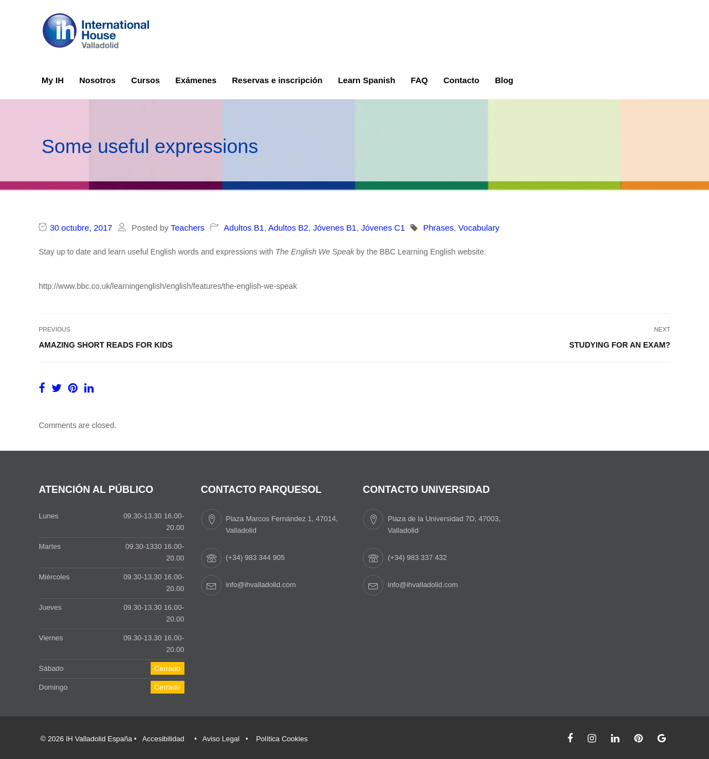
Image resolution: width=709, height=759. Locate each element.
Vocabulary (478, 227)
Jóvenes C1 (383, 227)
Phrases (438, 227)
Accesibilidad (163, 739)
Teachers (187, 227)
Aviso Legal (220, 739)
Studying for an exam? (619, 344)
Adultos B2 (288, 227)
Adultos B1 (244, 227)
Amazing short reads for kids (106, 344)
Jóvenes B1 (334, 227)
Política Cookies (281, 739)
